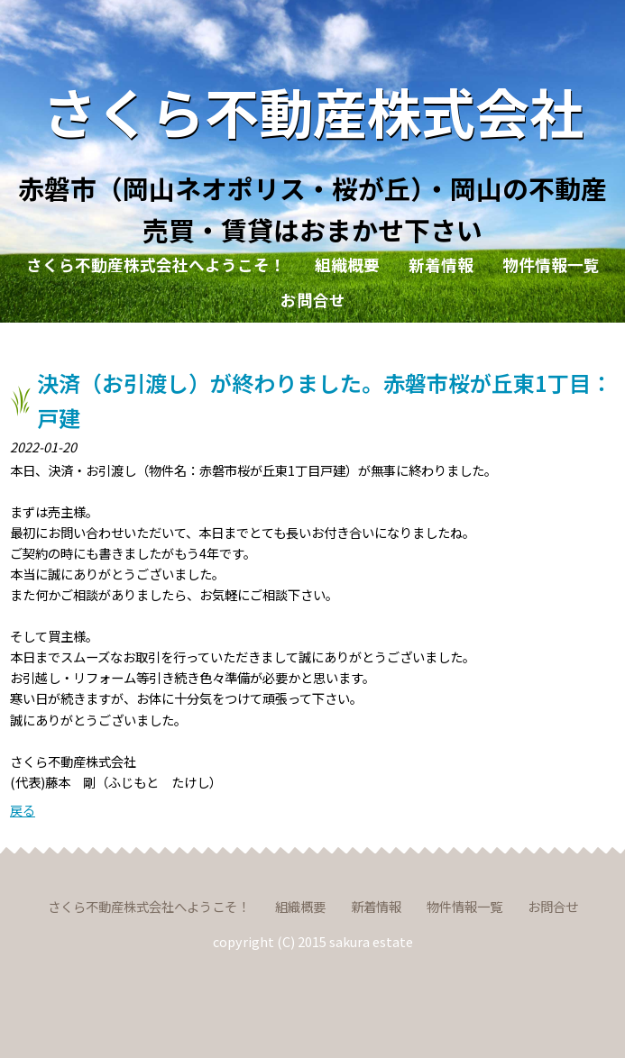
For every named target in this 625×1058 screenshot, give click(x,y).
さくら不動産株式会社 (313, 110)
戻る (22, 809)
